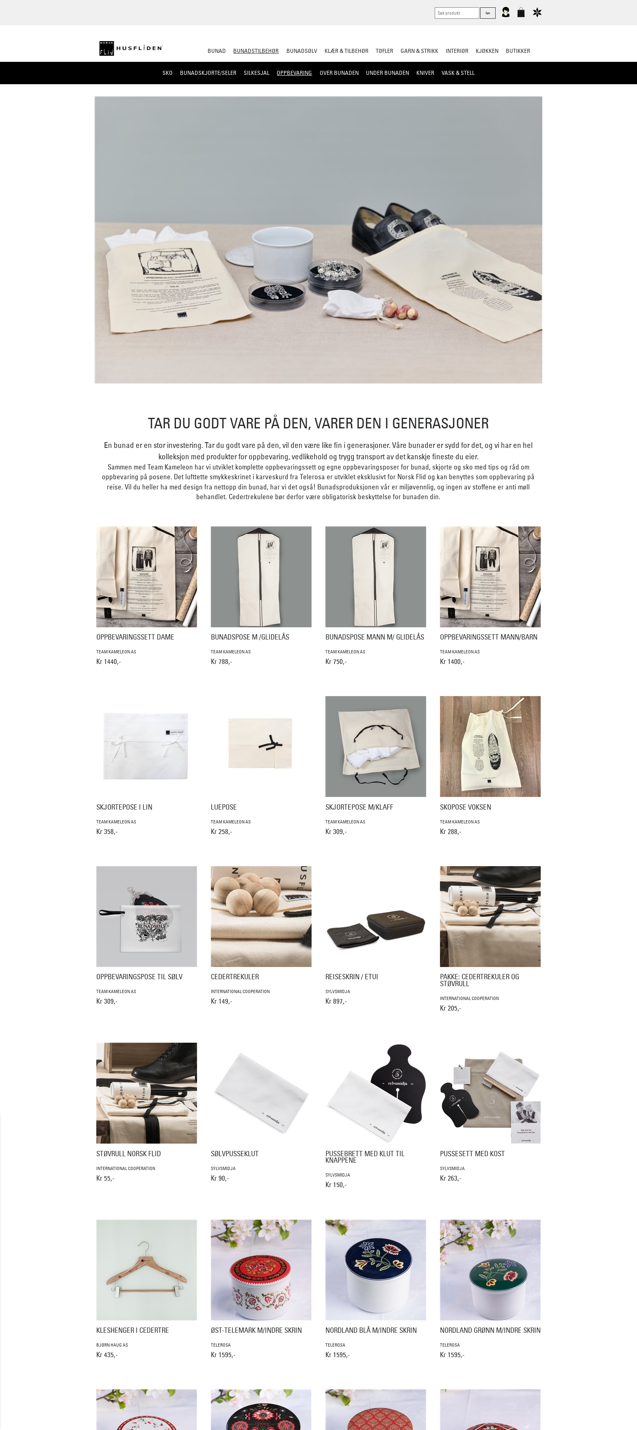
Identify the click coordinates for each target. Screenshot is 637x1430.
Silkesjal (256, 72)
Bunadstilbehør (256, 51)
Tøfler (384, 51)
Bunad (217, 51)
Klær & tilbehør (346, 51)
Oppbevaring (294, 72)
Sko (167, 72)
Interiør (457, 51)
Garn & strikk (419, 51)
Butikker (518, 51)
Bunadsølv (301, 51)
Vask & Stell (458, 72)
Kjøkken (487, 51)
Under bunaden (387, 72)
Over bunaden (339, 72)
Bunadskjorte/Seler (208, 72)
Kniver (425, 72)
